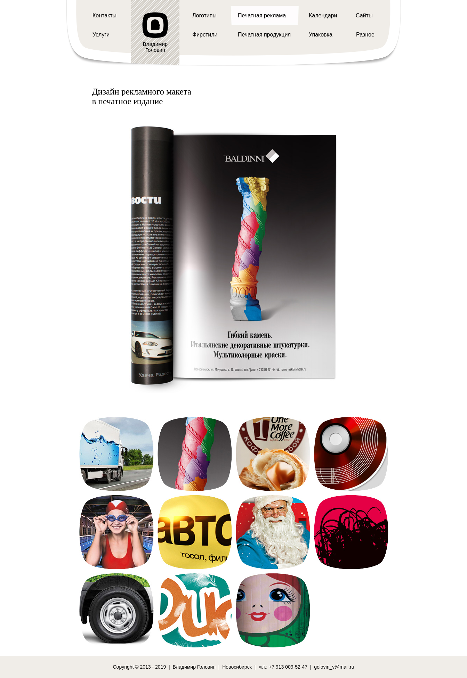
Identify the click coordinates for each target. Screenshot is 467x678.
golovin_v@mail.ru (334, 667)
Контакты (104, 15)
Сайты (364, 15)
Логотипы (204, 15)
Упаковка (320, 35)
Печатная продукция (264, 35)
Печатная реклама (262, 15)
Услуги (101, 35)
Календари (323, 15)
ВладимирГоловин (155, 47)
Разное (365, 35)
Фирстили (205, 35)
